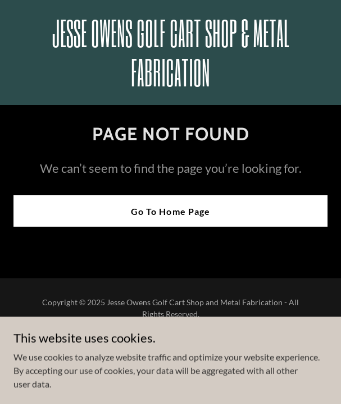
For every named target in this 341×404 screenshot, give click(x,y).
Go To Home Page (170, 211)
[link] (170, 82)
